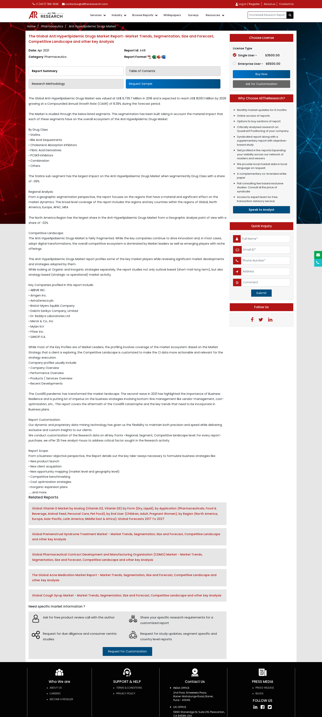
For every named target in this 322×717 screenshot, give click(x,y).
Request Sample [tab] (140, 84)
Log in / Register (247, 4)
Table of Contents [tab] (142, 71)
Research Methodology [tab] (48, 84)
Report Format (145, 57)
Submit (261, 293)
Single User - (256, 55)
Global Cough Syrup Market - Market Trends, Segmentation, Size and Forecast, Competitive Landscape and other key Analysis (126, 595)
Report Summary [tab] (44, 71)
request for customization (127, 651)
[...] (267, 15)
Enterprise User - (256, 64)
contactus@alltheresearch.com (85, 4)
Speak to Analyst (261, 210)
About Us (56, 687)
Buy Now (261, 74)
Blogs (259, 693)
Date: (39, 50)
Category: (48, 57)
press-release (264, 687)
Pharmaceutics (52, 26)
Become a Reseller (61, 699)
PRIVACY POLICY (125, 693)
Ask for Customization (261, 84)
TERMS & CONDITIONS (129, 687)
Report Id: (135, 50)
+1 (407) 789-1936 (46, 4)
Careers (55, 693)
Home (31, 26)
